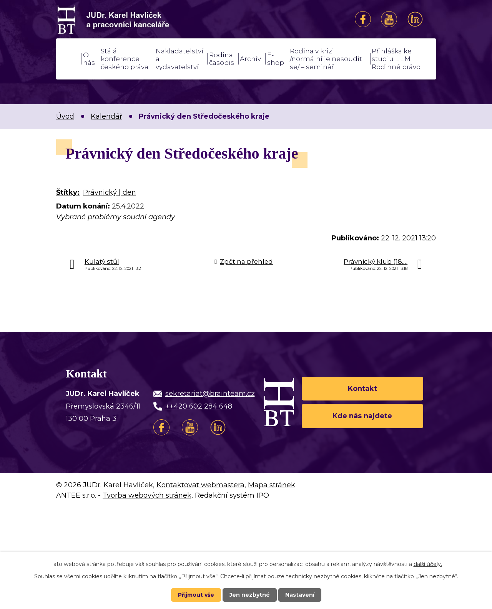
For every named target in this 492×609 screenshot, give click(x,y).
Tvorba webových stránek (147, 495)
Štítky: (68, 192)
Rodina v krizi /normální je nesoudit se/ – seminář (326, 59)
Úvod (68, 58)
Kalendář (106, 116)
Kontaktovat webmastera (200, 485)
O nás (89, 58)
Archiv (250, 59)
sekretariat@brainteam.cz (210, 393)
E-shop (275, 58)
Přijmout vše (196, 594)
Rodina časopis (221, 58)
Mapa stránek (271, 485)
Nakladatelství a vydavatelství (179, 59)
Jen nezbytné (249, 594)
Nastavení (299, 594)
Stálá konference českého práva (124, 59)
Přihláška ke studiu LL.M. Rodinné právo (396, 59)
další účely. (428, 564)
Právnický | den (109, 192)
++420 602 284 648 (198, 406)
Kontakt (362, 388)
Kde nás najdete (362, 416)
